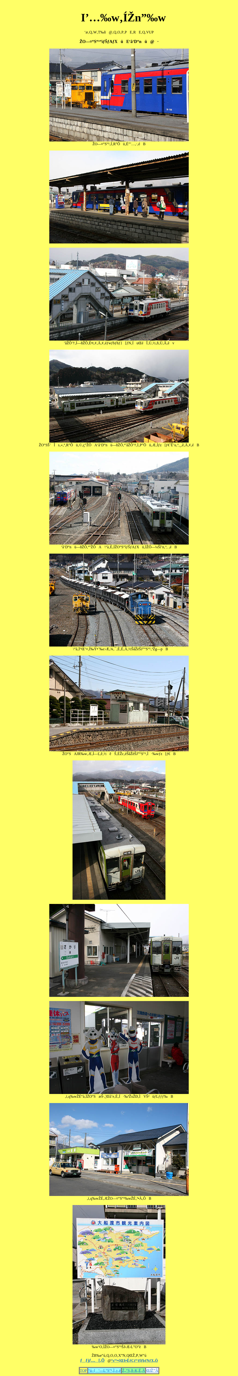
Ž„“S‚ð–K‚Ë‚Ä (133, 1371)
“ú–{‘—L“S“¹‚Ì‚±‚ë (104, 1371)
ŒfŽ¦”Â (152, 1371)
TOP (83, 1371)
